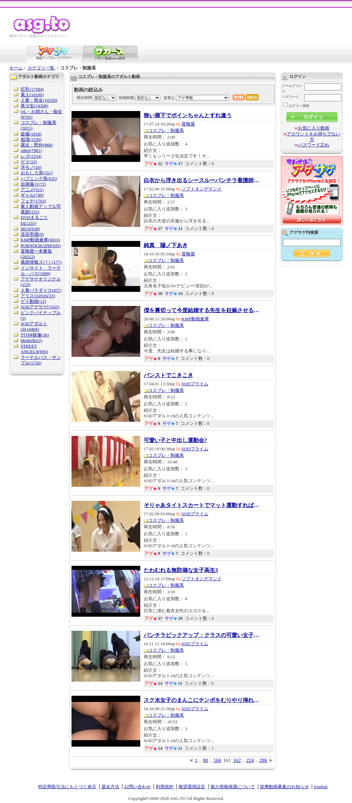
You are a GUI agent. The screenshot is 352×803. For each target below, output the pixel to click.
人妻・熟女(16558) (39, 100)
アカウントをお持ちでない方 (313, 136)
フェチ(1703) (33, 201)
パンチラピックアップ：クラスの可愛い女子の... (202, 635)
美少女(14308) (34, 105)
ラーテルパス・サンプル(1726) (41, 360)
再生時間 (84, 98)
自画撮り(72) (33, 184)
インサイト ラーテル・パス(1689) (41, 270)
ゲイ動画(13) (33, 301)
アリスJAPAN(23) (38, 295)
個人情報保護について (232, 786)
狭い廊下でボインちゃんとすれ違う (188, 115)
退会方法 (110, 786)
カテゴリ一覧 (41, 67)
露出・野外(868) (37, 144)
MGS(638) (30, 228)
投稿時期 (126, 98)
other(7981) (31, 150)
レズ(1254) (31, 156)
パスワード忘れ (313, 144)
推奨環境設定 (191, 786)
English (321, 786)
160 (217, 760)
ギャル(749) (32, 195)
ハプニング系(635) (39, 178)
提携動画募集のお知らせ (284, 786)
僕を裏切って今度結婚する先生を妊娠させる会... (202, 310)
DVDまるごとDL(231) (34, 220)
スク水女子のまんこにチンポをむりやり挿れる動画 (202, 700)
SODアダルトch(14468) (34, 326)
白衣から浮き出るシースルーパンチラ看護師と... (202, 180)
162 (237, 760)
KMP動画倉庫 (195, 318)
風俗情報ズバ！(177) (41, 262)
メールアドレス (292, 88)
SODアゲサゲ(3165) (40, 306)
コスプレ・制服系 (166, 130)
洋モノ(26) (31, 167)
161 (227, 760)
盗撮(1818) (31, 133)
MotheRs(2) (31, 340)
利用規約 (165, 786)
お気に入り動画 (313, 128)
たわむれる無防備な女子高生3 (181, 570)
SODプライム (195, 383)
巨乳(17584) (32, 89)
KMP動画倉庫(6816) (40, 239)
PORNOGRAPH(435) (40, 245)
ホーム (16, 67)
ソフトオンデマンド (202, 188)
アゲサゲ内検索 (303, 232)
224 (250, 760)
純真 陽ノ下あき (166, 245)
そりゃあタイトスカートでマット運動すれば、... (202, 505)
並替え (169, 98)
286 (263, 760)
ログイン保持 (296, 106)
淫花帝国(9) (32, 234)
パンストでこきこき (168, 375)
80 (205, 760)
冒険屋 (188, 123)
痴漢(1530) (31, 139)
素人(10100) (32, 94)
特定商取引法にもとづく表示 (67, 786)
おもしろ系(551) (37, 172)
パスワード (290, 97)
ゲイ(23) (29, 161)
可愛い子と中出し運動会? (175, 440)
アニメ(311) (32, 189)
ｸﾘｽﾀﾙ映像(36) (35, 335)
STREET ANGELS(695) (34, 348)
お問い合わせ (137, 786)
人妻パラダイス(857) (41, 290)
